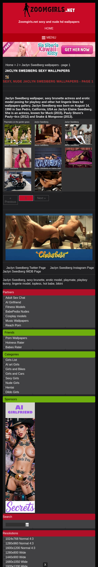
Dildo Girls (12, 392)
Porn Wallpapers (16, 338)
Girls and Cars (15, 373)
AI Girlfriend (13, 302)
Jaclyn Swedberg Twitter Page (26, 267)
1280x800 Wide (16, 552)
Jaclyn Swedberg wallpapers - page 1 (45, 65)
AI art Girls (12, 364)
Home (9, 65)
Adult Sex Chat (15, 297)
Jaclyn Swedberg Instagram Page (72, 267)
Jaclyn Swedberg (41, 122)
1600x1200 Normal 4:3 (20, 548)
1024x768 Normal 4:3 (20, 538)
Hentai (10, 387)
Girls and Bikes (15, 369)
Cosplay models (16, 316)
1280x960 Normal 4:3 (20, 543)
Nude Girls (12, 382)
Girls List (11, 359)
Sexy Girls (12, 378)
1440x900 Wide (16, 557)
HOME (49, 28)
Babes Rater (14, 347)
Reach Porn (13, 325)
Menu (51, 37)
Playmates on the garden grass (16, 122)
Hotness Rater (15, 342)
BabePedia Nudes (17, 311)
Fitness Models (15, 307)
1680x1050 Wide (17, 561)
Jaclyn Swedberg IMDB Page (22, 271)
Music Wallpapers (17, 320)
